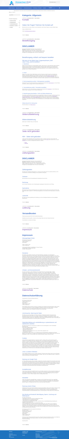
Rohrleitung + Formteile (14, 25)
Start (11, 12)
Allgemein (27, 108)
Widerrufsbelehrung (30, 114)
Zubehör (11, 27)
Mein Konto (37, 433)
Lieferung (26, 208)
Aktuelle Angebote (13, 20)
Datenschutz (27, 290)
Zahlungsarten (28, 153)
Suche (47, 139)
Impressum (27, 229)
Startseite (24, 140)
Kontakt (25, 20)
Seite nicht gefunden (31, 131)
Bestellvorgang (28, 41)
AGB (10, 436)
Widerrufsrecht (32, 104)
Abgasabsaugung (13, 22)
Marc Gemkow (37, 112)
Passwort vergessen (39, 437)
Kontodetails (38, 436)
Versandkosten (11, 437)
